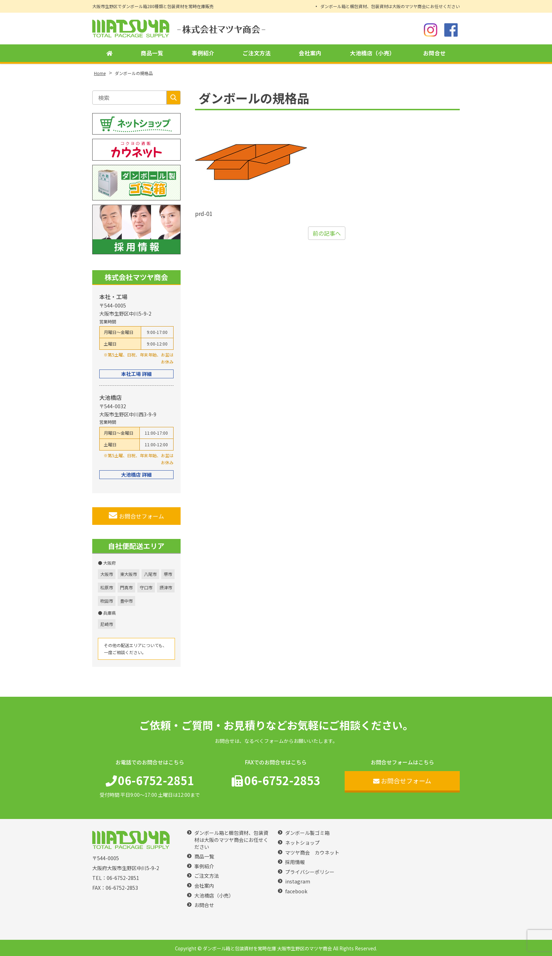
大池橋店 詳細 (136, 474)
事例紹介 (203, 53)
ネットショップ (302, 842)
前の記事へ (327, 233)
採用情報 (295, 862)
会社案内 (310, 53)
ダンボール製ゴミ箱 (307, 833)
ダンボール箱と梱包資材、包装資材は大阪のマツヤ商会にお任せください (390, 6)
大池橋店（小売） (372, 53)
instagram (297, 881)
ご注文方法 (257, 53)
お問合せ (434, 53)
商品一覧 (152, 53)
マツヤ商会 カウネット (312, 852)
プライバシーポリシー (309, 872)
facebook (296, 891)
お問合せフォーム (136, 515)
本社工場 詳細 (136, 373)
